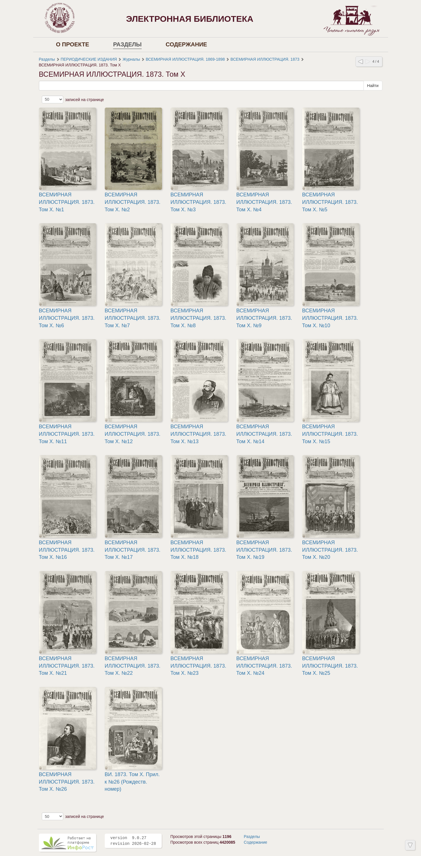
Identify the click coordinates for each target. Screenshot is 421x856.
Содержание (186, 44)
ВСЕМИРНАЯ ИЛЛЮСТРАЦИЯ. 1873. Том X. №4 (264, 202)
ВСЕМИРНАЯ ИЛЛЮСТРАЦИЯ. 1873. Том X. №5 (330, 202)
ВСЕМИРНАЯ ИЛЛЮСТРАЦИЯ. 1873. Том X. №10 (330, 318)
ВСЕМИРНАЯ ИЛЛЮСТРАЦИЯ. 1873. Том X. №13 (198, 434)
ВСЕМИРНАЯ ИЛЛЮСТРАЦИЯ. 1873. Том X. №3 (198, 202)
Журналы (131, 59)
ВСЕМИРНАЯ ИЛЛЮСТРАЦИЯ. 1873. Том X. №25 (330, 666)
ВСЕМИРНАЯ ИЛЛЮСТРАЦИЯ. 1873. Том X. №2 (133, 202)
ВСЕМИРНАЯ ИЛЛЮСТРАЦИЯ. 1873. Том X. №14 (264, 434)
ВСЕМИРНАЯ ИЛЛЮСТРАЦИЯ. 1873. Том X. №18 (198, 550)
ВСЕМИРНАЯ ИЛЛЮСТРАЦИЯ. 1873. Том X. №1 (67, 202)
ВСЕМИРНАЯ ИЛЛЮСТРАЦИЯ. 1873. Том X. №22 (133, 666)
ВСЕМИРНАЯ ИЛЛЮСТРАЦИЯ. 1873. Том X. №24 (264, 666)
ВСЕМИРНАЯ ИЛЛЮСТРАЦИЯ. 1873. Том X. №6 (67, 318)
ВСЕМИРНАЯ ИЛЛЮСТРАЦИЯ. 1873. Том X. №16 (67, 550)
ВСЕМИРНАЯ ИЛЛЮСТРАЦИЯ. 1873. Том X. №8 (198, 318)
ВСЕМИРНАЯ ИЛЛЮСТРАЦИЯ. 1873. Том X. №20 (330, 550)
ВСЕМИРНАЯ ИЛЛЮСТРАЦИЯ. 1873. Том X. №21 (67, 666)
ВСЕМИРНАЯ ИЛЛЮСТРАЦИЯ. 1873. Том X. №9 (264, 318)
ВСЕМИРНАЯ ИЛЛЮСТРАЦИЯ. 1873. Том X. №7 (133, 318)
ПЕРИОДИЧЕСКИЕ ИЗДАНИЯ (89, 59)
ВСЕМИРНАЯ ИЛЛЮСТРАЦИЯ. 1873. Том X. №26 (67, 782)
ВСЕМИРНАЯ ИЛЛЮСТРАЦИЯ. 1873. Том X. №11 (67, 434)
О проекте (72, 44)
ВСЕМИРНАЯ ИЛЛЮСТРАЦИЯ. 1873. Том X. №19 (264, 550)
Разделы (127, 44)
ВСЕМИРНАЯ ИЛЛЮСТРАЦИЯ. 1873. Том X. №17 (133, 550)
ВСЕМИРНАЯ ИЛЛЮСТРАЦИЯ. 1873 (264, 59)
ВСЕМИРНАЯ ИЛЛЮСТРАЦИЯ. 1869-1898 (185, 59)
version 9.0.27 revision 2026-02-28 (133, 841)
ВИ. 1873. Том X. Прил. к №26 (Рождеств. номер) (132, 782)
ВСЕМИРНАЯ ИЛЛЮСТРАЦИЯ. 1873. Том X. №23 (198, 666)
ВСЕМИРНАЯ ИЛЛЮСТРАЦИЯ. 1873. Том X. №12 (133, 434)
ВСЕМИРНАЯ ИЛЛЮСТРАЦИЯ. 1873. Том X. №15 (330, 434)
